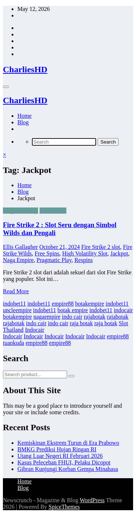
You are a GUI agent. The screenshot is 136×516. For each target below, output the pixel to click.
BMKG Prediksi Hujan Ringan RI (56, 449)
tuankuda (13, 343)
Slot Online (53, 210)
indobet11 (14, 304)
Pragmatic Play (20, 210)
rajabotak (95, 317)
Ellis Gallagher (20, 247)
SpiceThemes (64, 507)
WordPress (92, 500)
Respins (83, 260)
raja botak (81, 323)
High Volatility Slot (85, 253)
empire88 (63, 304)
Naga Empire (18, 260)
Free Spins (47, 253)
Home (24, 116)
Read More (16, 291)
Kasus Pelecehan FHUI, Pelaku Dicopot (63, 462)
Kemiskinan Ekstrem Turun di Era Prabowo (68, 443)
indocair (123, 310)
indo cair (72, 317)
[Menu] (6, 87)
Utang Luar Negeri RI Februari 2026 (60, 456)
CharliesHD (25, 69)
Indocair (34, 330)
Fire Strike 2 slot (100, 247)
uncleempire (17, 310)
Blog (23, 122)
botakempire (89, 304)
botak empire (72, 310)
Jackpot (119, 253)
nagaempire (47, 317)
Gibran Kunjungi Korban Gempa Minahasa (67, 469)
